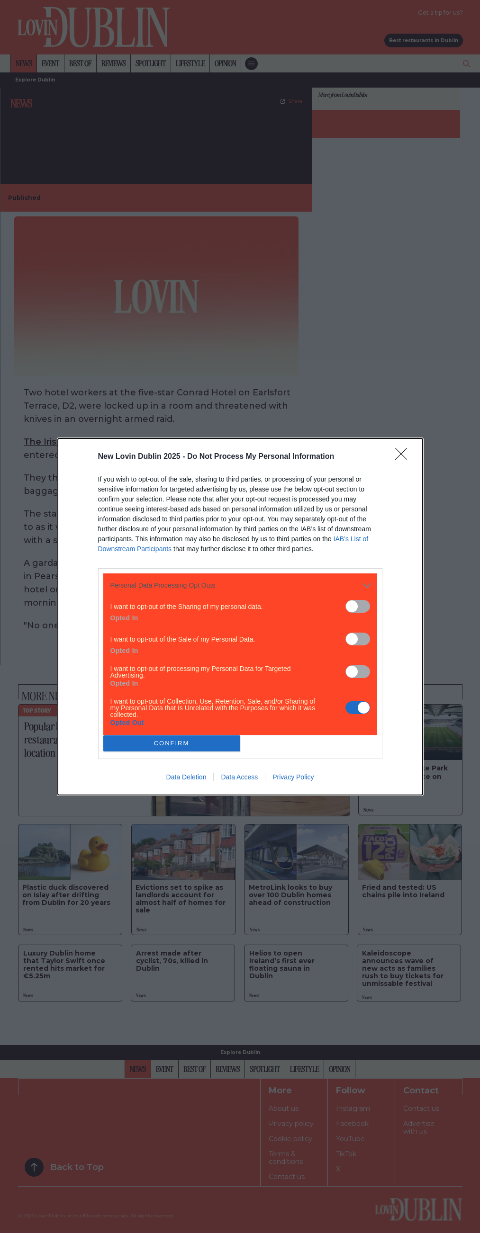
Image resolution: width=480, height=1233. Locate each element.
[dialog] (240, 616)
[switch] (357, 606)
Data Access (239, 777)
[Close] (404, 457)
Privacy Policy (293, 777)
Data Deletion (186, 777)
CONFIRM (172, 743)
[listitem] (240, 585)
